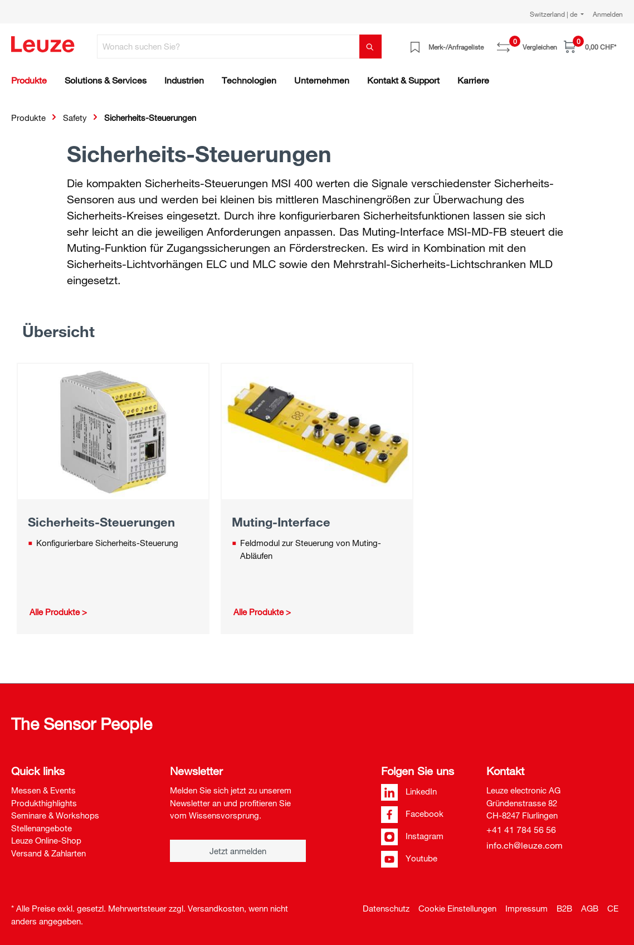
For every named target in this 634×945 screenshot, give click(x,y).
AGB (589, 908)
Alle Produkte (55, 612)
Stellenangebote (41, 828)
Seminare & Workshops (55, 815)
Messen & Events (43, 790)
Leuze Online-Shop (46, 840)
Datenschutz (386, 908)
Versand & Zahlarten (48, 853)
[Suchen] (370, 47)
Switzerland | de (554, 13)
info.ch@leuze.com (524, 845)
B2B (564, 908)
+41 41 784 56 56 (521, 829)
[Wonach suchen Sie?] (228, 47)
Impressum (526, 908)
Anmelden (608, 13)
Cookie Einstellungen (457, 908)
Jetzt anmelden (237, 851)
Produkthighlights (44, 803)
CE (612, 908)
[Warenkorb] (590, 46)
